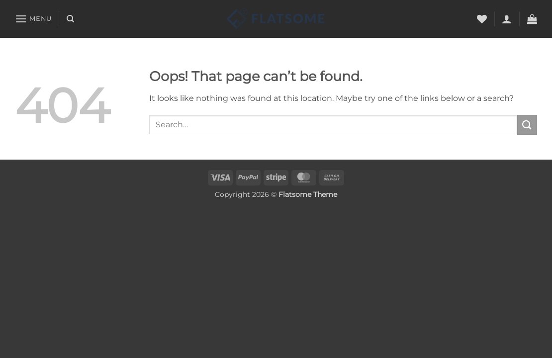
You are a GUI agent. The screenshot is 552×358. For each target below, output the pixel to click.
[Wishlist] (482, 19)
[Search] (70, 18)
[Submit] (527, 124)
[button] (33, 18)
